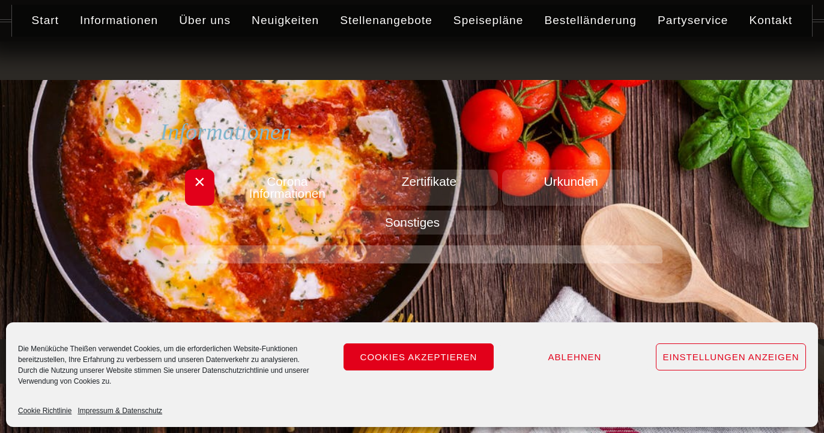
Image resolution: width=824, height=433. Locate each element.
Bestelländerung (591, 58)
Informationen (119, 58)
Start (45, 58)
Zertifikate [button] (429, 181)
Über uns (205, 58)
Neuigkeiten (285, 58)
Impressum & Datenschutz (119, 411)
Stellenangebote (386, 58)
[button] (218, 188)
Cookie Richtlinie (44, 411)
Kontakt (771, 58)
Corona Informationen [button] (300, 187)
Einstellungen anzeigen (730, 357)
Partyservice (693, 58)
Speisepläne (488, 58)
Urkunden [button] (559, 181)
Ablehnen (575, 357)
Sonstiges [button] (412, 222)
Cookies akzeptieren (418, 357)
